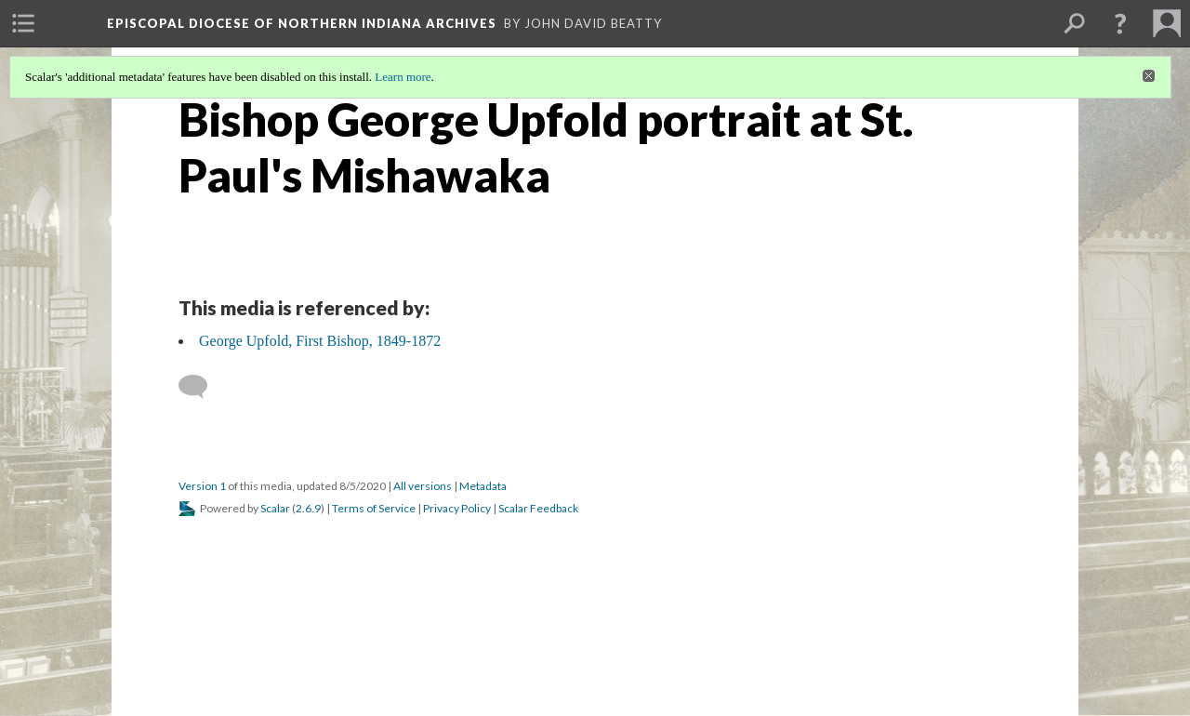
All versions (422, 486)
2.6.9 (308, 508)
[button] (1120, 23)
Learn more (402, 77)
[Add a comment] (201, 387)
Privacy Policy (457, 508)
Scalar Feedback (538, 508)
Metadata (483, 486)
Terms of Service (374, 508)
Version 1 (202, 486)
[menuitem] (23, 23)
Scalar (275, 508)
